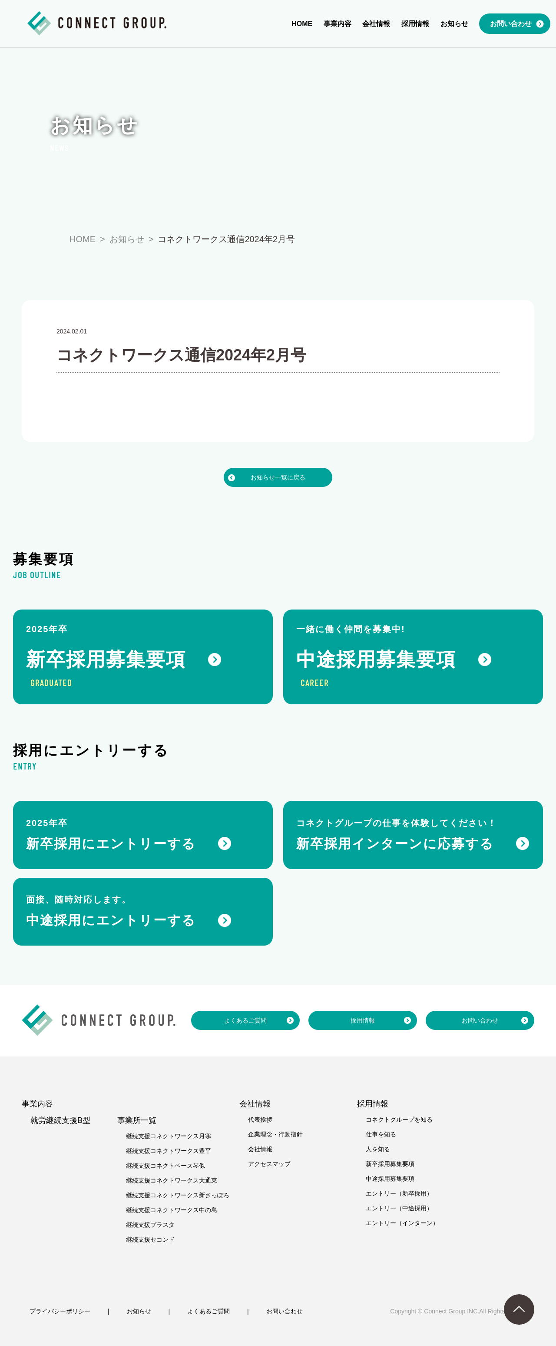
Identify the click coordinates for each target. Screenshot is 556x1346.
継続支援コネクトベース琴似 (165, 1166)
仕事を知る (381, 1134)
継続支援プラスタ (150, 1225)
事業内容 (37, 1104)
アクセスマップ (269, 1164)
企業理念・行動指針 (275, 1134)
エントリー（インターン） (402, 1223)
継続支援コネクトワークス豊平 (168, 1151)
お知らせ (139, 1311)
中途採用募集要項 (390, 1179)
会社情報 (260, 1149)
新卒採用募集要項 (390, 1164)
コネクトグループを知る (399, 1119)
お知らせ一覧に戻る (278, 477)
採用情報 (363, 1020)
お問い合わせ (480, 1020)
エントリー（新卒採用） (399, 1193)
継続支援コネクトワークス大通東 (171, 1180)
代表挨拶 (260, 1119)
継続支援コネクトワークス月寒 (168, 1136)
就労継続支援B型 (60, 1120)
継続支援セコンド (150, 1239)
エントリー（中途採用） (399, 1208)
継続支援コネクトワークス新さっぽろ (177, 1195)
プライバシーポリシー (60, 1311)
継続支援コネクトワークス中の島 (171, 1210)
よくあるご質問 (245, 1020)
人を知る (378, 1149)
